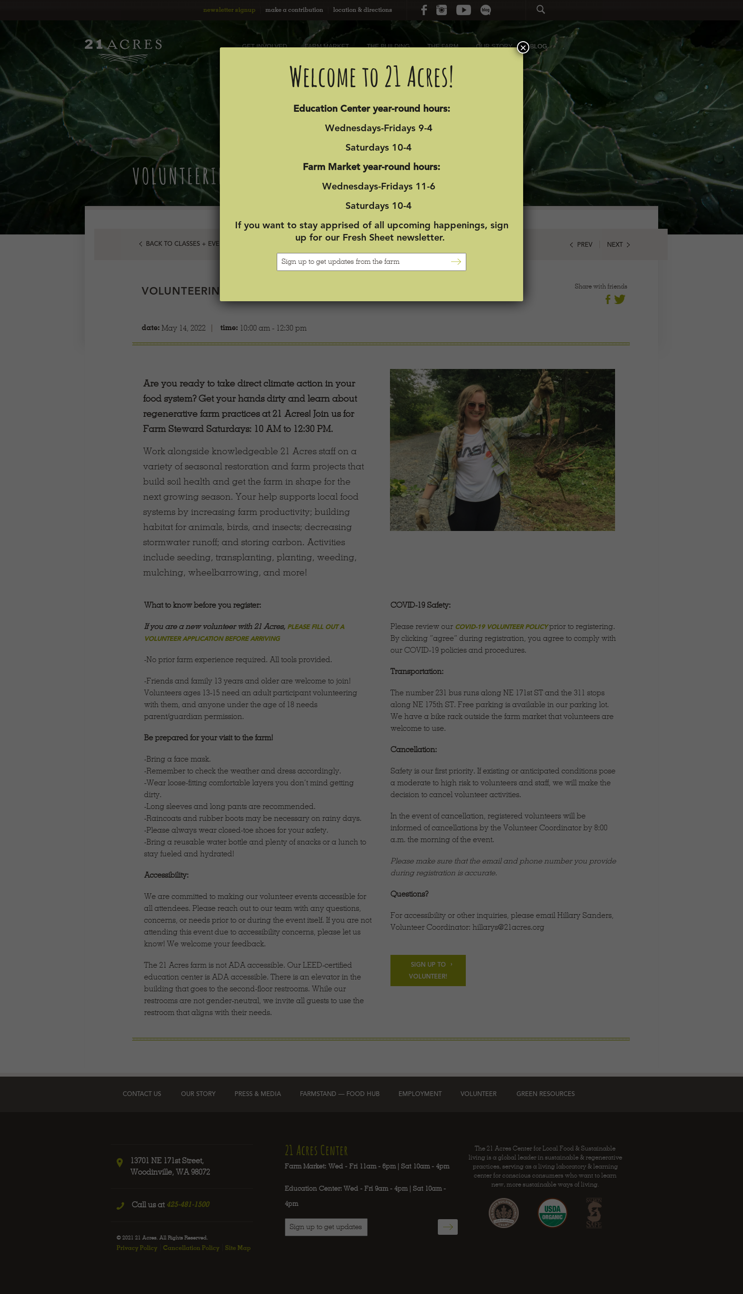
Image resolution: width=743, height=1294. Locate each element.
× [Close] (523, 47)
